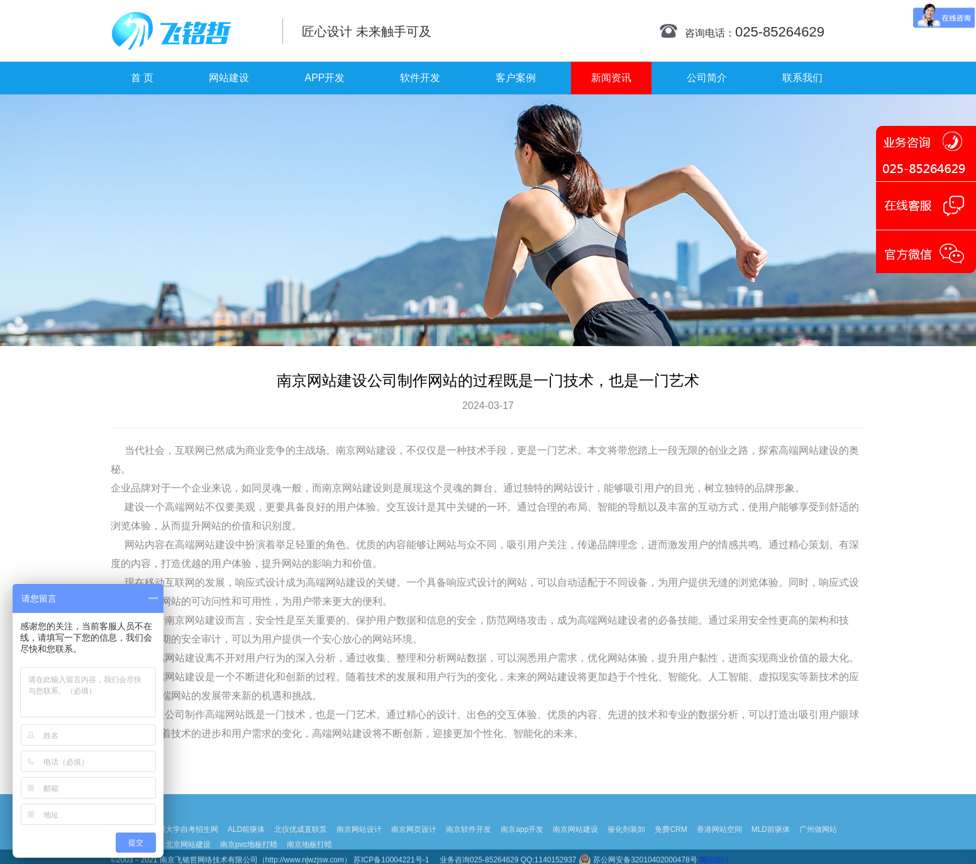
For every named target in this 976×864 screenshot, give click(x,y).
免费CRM (671, 843)
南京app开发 (522, 843)
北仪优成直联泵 (300, 843)
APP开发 (324, 77)
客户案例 (516, 77)
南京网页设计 (413, 843)
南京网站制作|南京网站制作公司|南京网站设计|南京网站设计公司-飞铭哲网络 (188, 31)
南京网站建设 (575, 843)
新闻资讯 (611, 77)
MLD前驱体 (770, 843)
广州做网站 (818, 843)
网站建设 (229, 77)
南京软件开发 (468, 843)
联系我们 (802, 77)
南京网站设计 (359, 843)
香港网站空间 (719, 843)
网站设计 (573, 488)
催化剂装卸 (626, 843)
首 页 (142, 77)
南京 (346, 450)
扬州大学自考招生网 (184, 843)
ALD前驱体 (246, 843)
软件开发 (420, 77)
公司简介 (707, 77)
